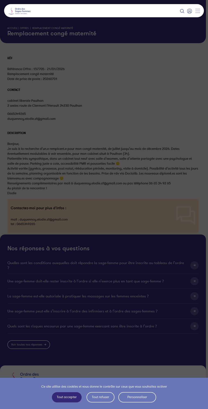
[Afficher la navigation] (197, 11)
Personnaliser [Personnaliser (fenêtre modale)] (137, 397)
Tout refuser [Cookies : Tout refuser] (100, 397)
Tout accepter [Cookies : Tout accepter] (67, 397)
